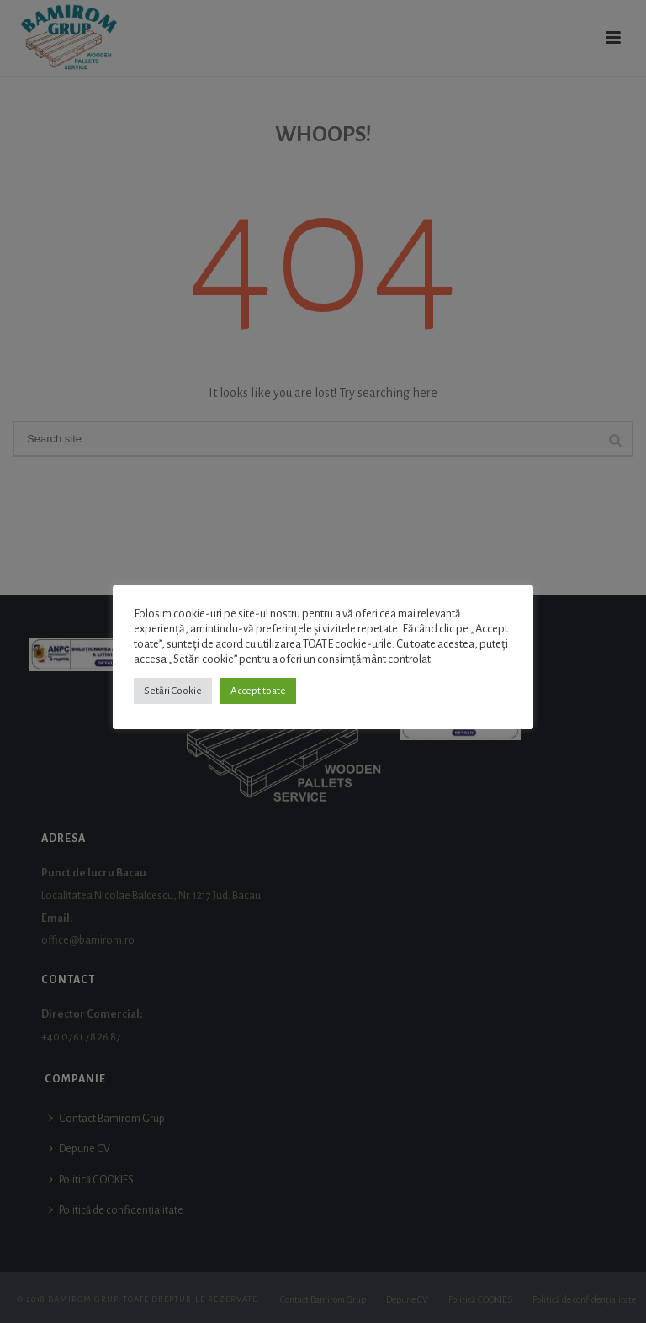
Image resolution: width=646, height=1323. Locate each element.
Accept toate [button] (258, 690)
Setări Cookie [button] (173, 690)
